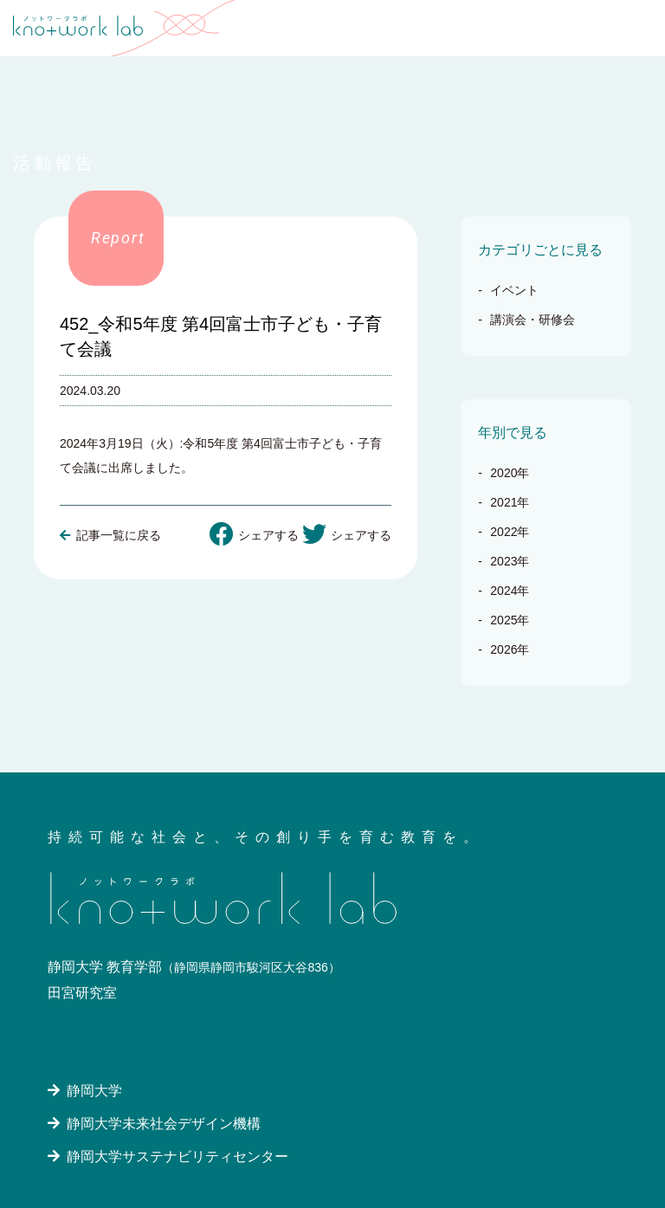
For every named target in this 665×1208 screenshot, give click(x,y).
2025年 (509, 620)
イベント (514, 290)
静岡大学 (92, 1090)
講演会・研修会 (532, 319)
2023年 (509, 561)
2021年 (509, 502)
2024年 (509, 591)
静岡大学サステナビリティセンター (175, 1156)
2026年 (509, 649)
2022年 (509, 532)
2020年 (509, 473)
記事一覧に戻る (110, 535)
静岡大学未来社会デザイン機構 (161, 1123)
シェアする (254, 534)
